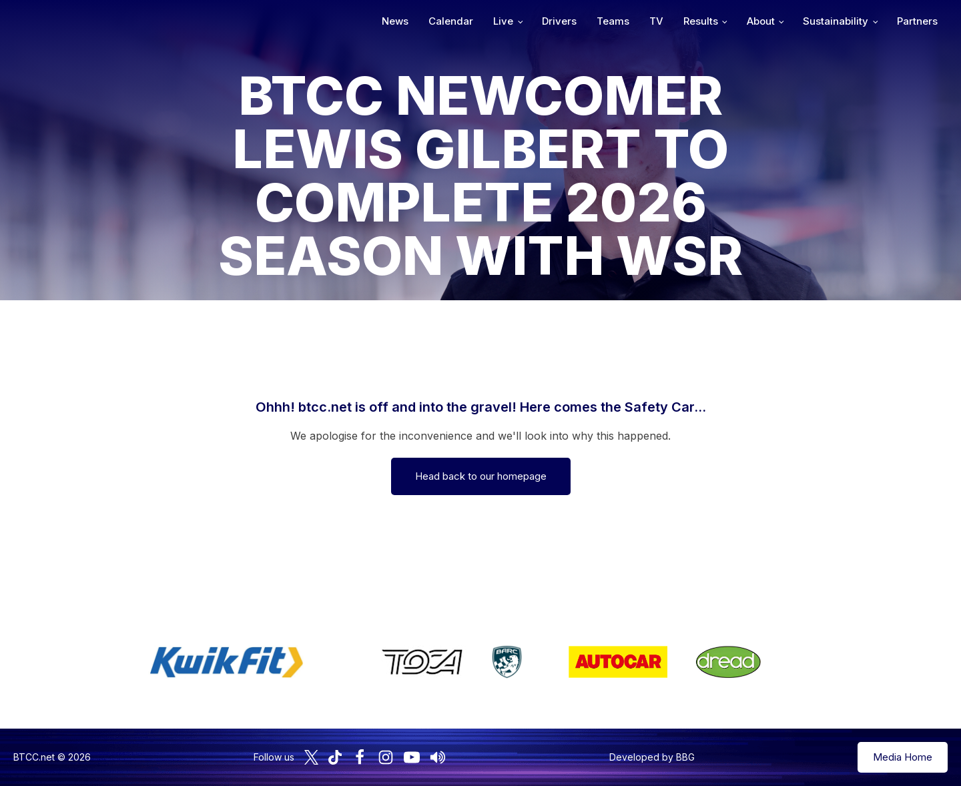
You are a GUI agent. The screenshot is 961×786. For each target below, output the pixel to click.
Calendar (450, 21)
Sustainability (835, 21)
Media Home (902, 757)
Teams (613, 21)
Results (700, 21)
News (395, 21)
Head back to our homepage (481, 476)
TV (656, 21)
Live (503, 21)
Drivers (559, 21)
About (761, 21)
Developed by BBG (652, 757)
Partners (917, 21)
